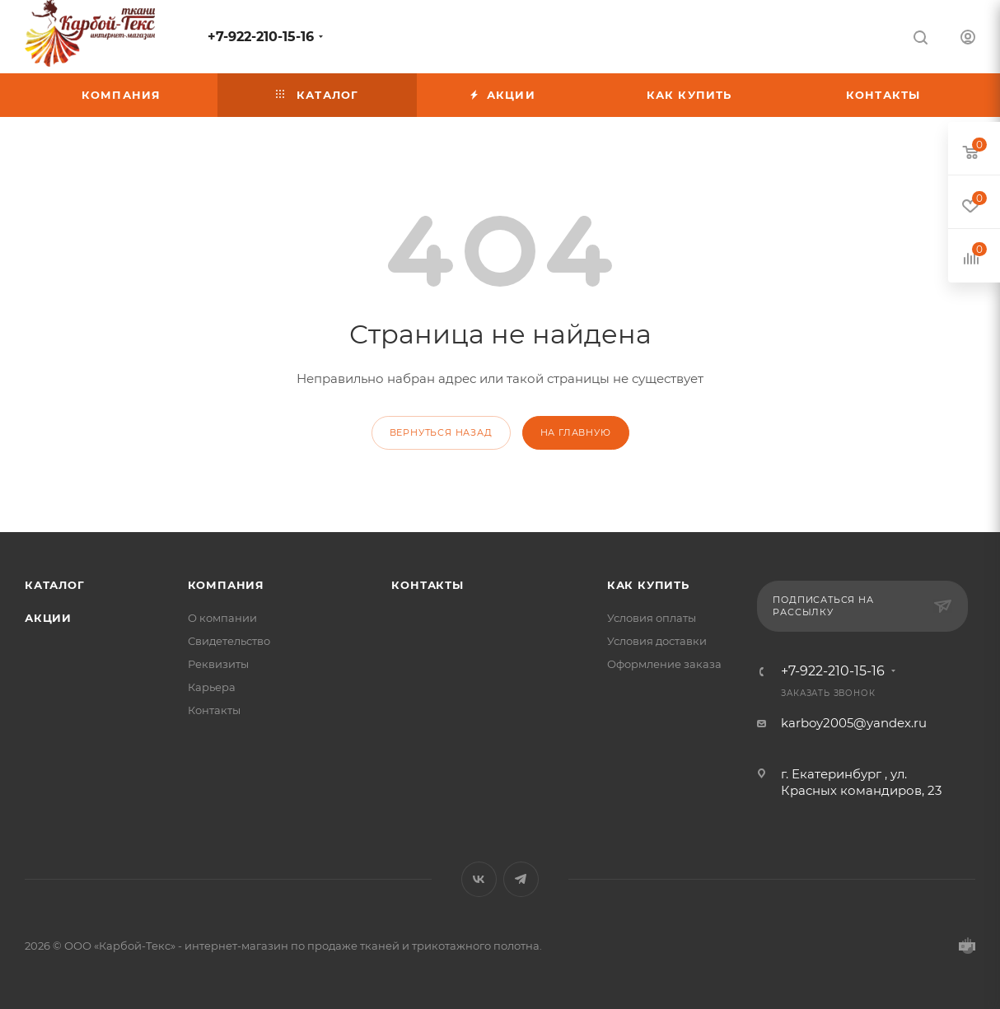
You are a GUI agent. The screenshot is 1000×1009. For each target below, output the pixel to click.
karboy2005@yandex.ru (854, 723)
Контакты (214, 710)
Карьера (212, 687)
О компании (222, 617)
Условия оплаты (651, 617)
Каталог (55, 584)
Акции (48, 617)
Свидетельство (229, 640)
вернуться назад (441, 432)
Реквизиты (218, 663)
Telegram (521, 879)
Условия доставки (657, 640)
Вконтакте (479, 879)
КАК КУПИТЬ (648, 584)
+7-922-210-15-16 (261, 36)
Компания (226, 584)
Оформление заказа (664, 663)
